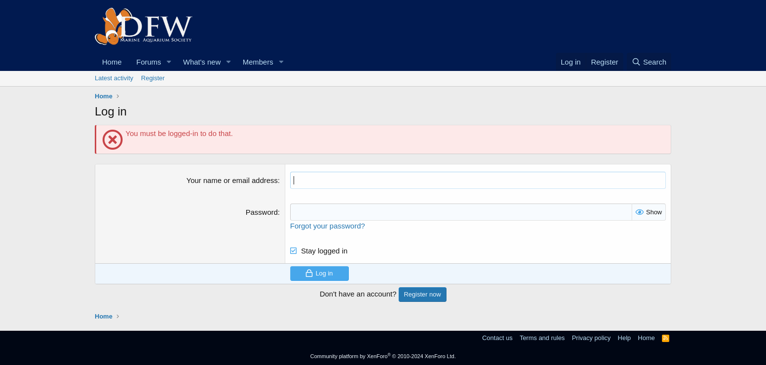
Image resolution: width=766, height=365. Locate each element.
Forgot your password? (327, 226)
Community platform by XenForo (383, 356)
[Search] (649, 62)
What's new (202, 62)
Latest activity (114, 78)
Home (112, 62)
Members (258, 62)
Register (153, 78)
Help (624, 338)
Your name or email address (232, 180)
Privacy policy (591, 338)
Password (262, 212)
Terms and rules (542, 338)
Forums (148, 62)
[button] (169, 62)
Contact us (497, 338)
